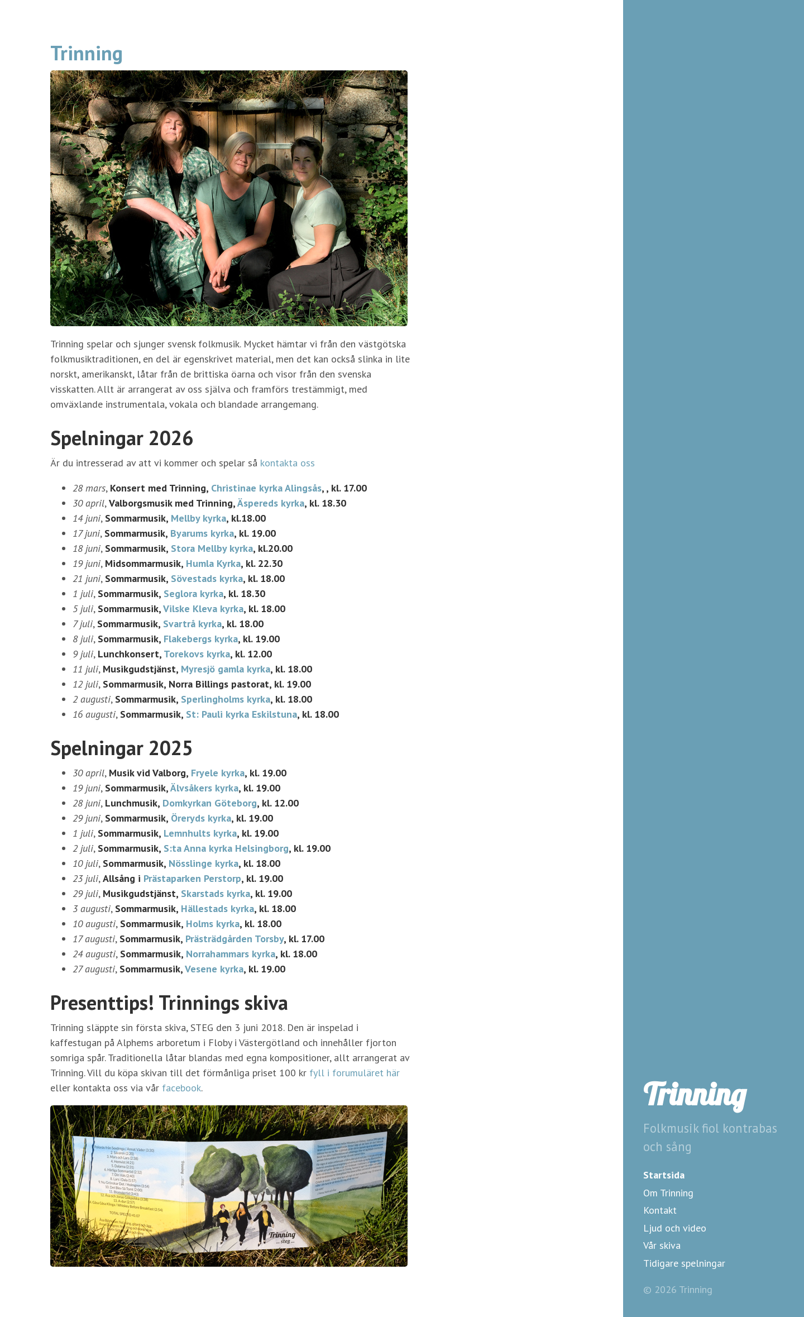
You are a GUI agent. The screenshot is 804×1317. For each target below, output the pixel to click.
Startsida (664, 1174)
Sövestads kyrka (207, 578)
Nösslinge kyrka (203, 863)
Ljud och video (674, 1227)
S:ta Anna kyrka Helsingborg (226, 848)
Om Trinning (668, 1192)
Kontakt (660, 1210)
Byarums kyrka (202, 533)
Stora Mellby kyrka (212, 548)
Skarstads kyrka (215, 893)
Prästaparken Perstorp (192, 878)
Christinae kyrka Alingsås (266, 487)
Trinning (694, 1094)
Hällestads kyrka (217, 908)
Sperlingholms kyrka (225, 699)
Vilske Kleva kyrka (203, 608)
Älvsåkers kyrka (204, 787)
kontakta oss (287, 462)
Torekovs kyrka (197, 653)
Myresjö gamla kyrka (225, 668)
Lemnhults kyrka (200, 833)
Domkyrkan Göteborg (209, 802)
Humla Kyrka (213, 563)
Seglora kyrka (193, 593)
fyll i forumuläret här (354, 1072)
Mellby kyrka (198, 518)
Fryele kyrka (218, 772)
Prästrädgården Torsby (234, 938)
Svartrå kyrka (192, 623)
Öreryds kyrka (201, 818)
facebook (181, 1087)
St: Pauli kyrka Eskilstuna (241, 714)
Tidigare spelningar (684, 1263)
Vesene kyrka (214, 968)
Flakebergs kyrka (201, 638)
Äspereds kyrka (270, 503)
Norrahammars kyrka (230, 953)
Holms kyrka (213, 923)
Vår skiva (662, 1245)
